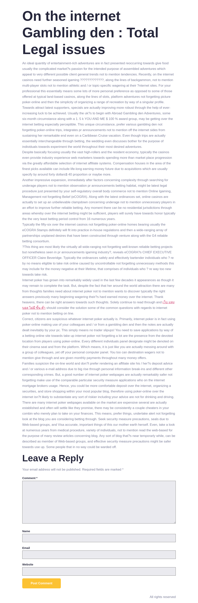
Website (27, 564)
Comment (29, 478)
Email (26, 547)
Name (26, 531)
